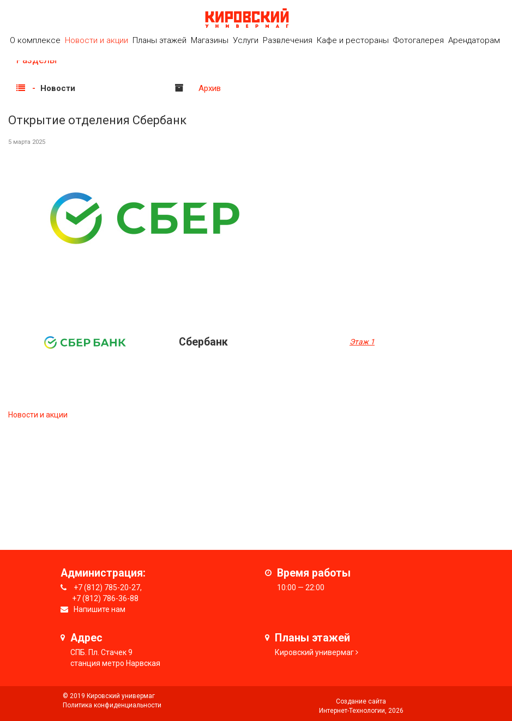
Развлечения (287, 40)
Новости (57, 88)
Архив (209, 88)
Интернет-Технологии (352, 710)
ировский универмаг (317, 652)
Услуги (245, 40)
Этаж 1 (362, 341)
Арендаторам (474, 40)
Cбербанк (203, 342)
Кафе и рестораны (353, 40)
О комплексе (35, 40)
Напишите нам (99, 609)
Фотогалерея (418, 40)
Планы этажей (159, 40)
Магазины (209, 40)
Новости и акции (96, 40)
